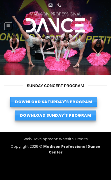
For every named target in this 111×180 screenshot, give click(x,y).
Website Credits (73, 139)
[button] (8, 26)
